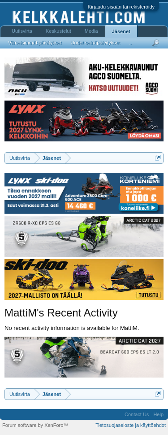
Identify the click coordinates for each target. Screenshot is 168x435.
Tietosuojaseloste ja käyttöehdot (130, 425)
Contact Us (137, 414)
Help (158, 414)
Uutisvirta (22, 31)
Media (91, 31)
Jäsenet (121, 31)
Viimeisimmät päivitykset (35, 42)
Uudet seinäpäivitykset (95, 42)
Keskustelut (58, 31)
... (131, 42)
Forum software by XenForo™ (35, 425)
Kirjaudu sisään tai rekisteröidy (121, 6)
